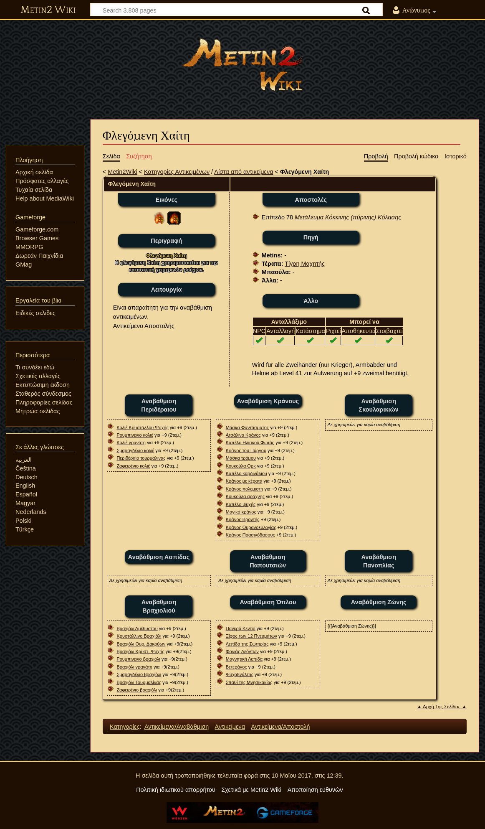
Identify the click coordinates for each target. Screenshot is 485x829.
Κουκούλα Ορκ (241, 465)
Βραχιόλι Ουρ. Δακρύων (140, 643)
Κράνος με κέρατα (244, 480)
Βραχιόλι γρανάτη (134, 666)
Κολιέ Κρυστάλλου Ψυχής (142, 427)
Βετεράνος (236, 666)
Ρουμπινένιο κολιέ (134, 434)
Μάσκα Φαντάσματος (247, 427)
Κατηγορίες (124, 726)
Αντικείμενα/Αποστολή (280, 726)
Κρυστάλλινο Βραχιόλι (138, 635)
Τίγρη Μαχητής (305, 263)
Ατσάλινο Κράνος (243, 434)
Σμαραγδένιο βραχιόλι (138, 674)
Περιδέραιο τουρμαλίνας (140, 457)
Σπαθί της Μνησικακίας (249, 682)
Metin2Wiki (122, 171)
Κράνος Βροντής (243, 519)
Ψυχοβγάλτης (239, 674)
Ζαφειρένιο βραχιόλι (136, 689)
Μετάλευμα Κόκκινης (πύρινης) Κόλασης (348, 217)
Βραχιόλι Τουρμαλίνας (138, 682)
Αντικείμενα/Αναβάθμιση (176, 726)
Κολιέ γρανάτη (130, 442)
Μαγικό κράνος (241, 511)
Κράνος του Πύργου (246, 450)
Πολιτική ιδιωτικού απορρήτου (175, 789)
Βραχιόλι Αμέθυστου (136, 628)
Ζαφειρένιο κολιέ (133, 465)
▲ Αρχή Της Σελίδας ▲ (442, 706)
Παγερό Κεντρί (240, 628)
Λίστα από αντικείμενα (243, 171)
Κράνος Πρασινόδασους (250, 534)
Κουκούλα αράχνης (245, 496)
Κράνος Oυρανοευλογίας (251, 527)
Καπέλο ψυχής (241, 504)
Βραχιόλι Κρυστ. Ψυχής (140, 651)
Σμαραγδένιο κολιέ (135, 450)
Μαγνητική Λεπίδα (244, 658)
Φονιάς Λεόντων (242, 651)
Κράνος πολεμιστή (244, 488)
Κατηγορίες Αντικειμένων (177, 171)
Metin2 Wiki (48, 10)
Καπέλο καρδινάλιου (246, 473)
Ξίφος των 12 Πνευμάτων (251, 635)
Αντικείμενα (230, 726)
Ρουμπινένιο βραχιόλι (138, 658)
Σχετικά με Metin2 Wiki (251, 789)
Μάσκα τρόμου (241, 457)
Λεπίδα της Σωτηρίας (247, 643)
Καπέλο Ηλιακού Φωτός (250, 442)
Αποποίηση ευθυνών (315, 789)
